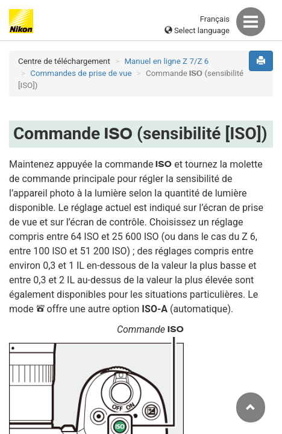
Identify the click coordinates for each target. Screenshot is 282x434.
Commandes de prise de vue (80, 73)
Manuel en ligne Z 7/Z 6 (166, 61)
